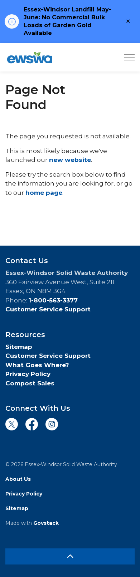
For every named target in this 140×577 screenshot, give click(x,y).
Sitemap (18, 346)
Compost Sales (29, 383)
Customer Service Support (48, 309)
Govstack (46, 523)
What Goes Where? (37, 365)
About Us (18, 479)
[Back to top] (70, 556)
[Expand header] (129, 57)
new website (70, 159)
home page (43, 192)
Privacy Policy (27, 374)
